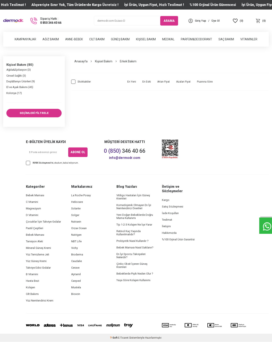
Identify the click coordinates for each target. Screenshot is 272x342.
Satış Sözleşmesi (172, 206)
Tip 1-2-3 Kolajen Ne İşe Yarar (134, 224)
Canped (76, 281)
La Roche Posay (81, 195)
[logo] (13, 21)
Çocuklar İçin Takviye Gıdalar (43, 221)
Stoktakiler (81, 82)
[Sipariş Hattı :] (45, 21)
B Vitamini (32, 274)
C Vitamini (32, 202)
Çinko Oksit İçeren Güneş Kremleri (131, 265)
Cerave (75, 267)
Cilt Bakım (97, 39)
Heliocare (77, 202)
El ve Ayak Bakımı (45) (19, 87)
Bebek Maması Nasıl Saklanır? (134, 247)
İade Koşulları (170, 213)
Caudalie (76, 261)
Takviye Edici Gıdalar (38, 267)
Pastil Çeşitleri (34, 228)
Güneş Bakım (120, 39)
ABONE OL (78, 152)
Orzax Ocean (79, 228)
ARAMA (169, 20)
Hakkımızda (169, 233)
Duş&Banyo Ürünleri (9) (20, 81)
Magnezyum (33, 208)
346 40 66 (124, 151)
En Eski (146, 81)
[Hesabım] (200, 20)
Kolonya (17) (14, 93)
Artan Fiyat (163, 81)
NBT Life (76, 241)
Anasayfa (81, 61)
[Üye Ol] (215, 20)
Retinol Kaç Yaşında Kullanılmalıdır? (128, 233)
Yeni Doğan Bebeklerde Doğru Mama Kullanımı (134, 216)
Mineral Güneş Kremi (38, 248)
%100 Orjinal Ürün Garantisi (178, 239)
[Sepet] (260, 20)
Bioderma (77, 254)
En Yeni (131, 81)
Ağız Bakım (50, 39)
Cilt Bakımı (32, 294)
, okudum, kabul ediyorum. (52, 163)
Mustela (76, 287)
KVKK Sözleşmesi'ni (43, 163)
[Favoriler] (238, 20)
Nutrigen (76, 235)
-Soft (114, 337)
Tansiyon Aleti (34, 241)
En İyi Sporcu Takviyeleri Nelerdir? (131, 256)
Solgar (75, 215)
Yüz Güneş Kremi (36, 261)
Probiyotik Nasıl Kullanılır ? (132, 241)
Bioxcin (75, 294)
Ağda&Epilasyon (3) (18, 69)
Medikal (168, 39)
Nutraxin (76, 221)
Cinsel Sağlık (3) (16, 75)
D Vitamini (32, 215)
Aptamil (76, 274)
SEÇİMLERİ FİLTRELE (34, 113)
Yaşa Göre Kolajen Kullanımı (133, 280)
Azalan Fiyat (183, 81)
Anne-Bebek (74, 39)
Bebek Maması (35, 195)
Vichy (74, 248)
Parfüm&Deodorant (196, 39)
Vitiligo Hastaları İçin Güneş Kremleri (133, 197)
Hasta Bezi (32, 281)
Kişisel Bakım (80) (19, 65)
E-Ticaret (123, 337)
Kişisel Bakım (146, 39)
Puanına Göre (205, 81)
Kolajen (30, 287)
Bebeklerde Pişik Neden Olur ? (134, 273)
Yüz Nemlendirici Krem (39, 300)
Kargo (165, 200)
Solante (76, 208)
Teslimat (167, 219)
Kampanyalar (25, 39)
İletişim (166, 226)
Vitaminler (248, 39)
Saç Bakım (226, 39)
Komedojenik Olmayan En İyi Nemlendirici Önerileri (133, 207)
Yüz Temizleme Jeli (37, 254)
